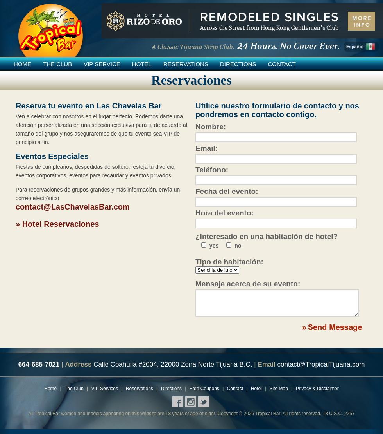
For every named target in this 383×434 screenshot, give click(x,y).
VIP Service (102, 64)
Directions (238, 64)
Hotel (142, 64)
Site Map (279, 393)
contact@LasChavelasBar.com (73, 207)
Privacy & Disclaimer (317, 393)
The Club (57, 64)
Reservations (185, 64)
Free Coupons (204, 393)
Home (22, 64)
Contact (281, 64)
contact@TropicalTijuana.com (321, 369)
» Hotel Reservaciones (57, 224)
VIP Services (104, 393)
